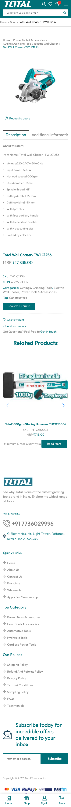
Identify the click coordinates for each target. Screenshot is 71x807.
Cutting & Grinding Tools (17, 43)
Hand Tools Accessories (23, 624)
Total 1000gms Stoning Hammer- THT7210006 (35, 424)
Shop (13, 22)
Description (16, 134)
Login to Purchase (19, 306)
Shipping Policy (17, 665)
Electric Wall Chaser (46, 43)
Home (3, 22)
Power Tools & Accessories (29, 40)
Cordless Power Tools (21, 644)
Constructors (18, 298)
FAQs (10, 699)
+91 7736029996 (33, 523)
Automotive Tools (19, 631)
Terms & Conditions (20, 685)
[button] (63, 405)
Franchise (13, 583)
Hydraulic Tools (17, 638)
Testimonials (15, 705)
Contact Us (14, 576)
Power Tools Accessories (24, 617)
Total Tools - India (35, 778)
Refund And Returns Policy (25, 671)
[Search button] (65, 13)
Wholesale (14, 590)
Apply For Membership (22, 597)
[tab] (16, 134)
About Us (13, 570)
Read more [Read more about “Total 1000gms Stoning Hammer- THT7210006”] (54, 444)
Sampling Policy (18, 692)
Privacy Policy (16, 678)
